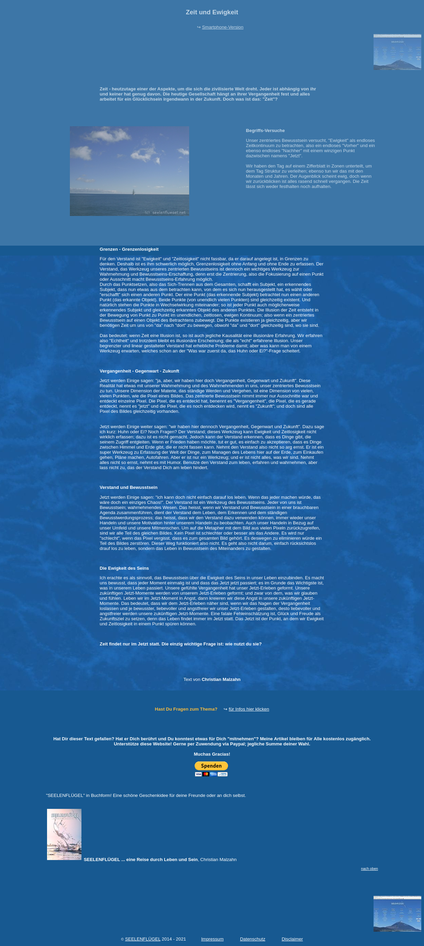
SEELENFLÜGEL (143, 939)
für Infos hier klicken (249, 709)
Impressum (212, 939)
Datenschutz (252, 939)
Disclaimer (292, 939)
